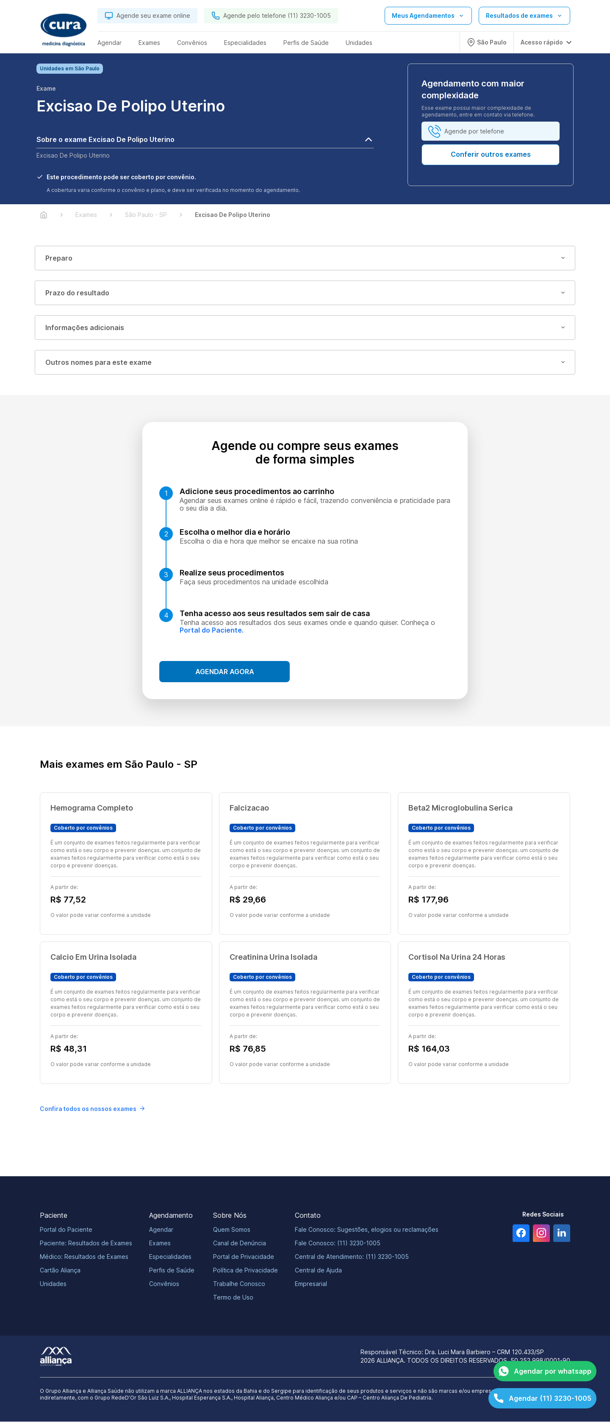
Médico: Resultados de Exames (84, 1257)
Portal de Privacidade (243, 1257)
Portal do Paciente (66, 1229)
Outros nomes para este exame (305, 362)
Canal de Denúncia (239, 1243)
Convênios (164, 1284)
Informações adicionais (305, 328)
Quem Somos (231, 1229)
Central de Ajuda (318, 1270)
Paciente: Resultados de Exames (86, 1243)
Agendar (161, 1229)
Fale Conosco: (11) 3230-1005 (337, 1243)
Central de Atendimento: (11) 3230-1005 (352, 1257)
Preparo (305, 258)
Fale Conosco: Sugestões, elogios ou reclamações (366, 1229)
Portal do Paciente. (212, 630)
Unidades (53, 1284)
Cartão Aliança (60, 1270)
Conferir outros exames (490, 154)
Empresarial (311, 1284)
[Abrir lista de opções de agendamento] (428, 16)
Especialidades (170, 1257)
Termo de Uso (233, 1297)
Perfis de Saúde (171, 1270)
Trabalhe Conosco (239, 1284)
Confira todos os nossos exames (92, 1109)
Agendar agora (224, 672)
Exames (160, 1243)
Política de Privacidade (245, 1270)
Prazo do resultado (305, 293)
